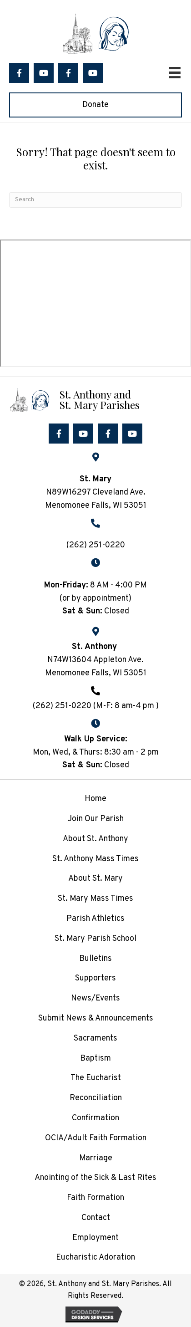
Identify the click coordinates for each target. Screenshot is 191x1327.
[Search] (95, 200)
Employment (95, 1238)
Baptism (95, 1058)
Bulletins (95, 959)
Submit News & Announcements (95, 1018)
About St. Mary (95, 878)
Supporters (95, 978)
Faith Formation (95, 1198)
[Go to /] (95, 399)
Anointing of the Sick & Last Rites (95, 1178)
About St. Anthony (95, 839)
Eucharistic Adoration (95, 1257)
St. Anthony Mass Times (95, 859)
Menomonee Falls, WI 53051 (95, 673)
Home (95, 799)
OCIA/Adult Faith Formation (95, 1138)
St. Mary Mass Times (95, 898)
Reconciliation (96, 1098)
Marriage (95, 1158)
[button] (19, 73)
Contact (95, 1218)
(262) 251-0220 (95, 545)
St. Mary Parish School (95, 939)
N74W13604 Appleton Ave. (95, 660)
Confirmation (95, 1118)
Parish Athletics (95, 919)
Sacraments (95, 1038)
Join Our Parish (95, 819)
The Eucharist (95, 1078)
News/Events (95, 998)
